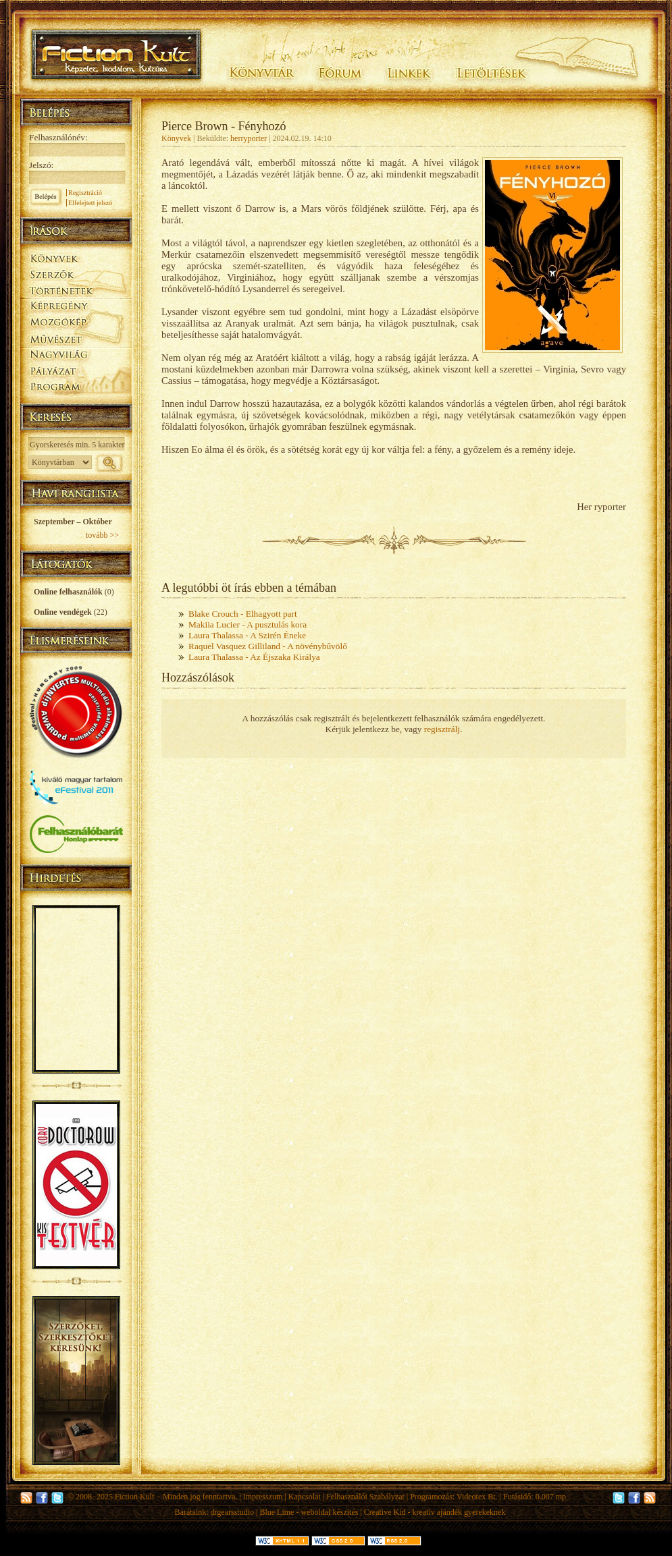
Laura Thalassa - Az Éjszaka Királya (254, 657)
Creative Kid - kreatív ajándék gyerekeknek (435, 1512)
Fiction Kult (134, 1496)
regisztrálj (442, 729)
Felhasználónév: (58, 137)
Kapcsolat (304, 1496)
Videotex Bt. (477, 1496)
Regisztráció (85, 192)
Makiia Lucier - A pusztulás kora (247, 624)
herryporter (248, 138)
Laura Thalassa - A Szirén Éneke (247, 635)
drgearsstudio (232, 1512)
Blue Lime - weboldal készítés (308, 1512)
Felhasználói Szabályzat (365, 1496)
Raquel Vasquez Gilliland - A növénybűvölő (267, 646)
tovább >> (102, 535)
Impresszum (263, 1496)
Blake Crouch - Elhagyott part (242, 614)
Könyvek (176, 138)
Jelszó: (41, 165)
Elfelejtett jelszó (90, 202)
